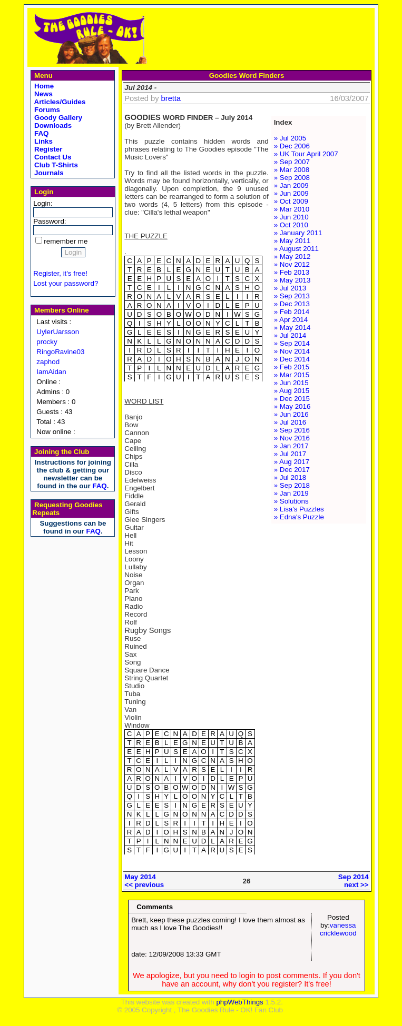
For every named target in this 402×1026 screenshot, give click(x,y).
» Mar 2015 (291, 375)
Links (42, 141)
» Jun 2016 (291, 414)
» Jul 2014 (290, 335)
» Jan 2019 (291, 493)
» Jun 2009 (291, 193)
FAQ (40, 133)
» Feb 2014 (291, 312)
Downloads (52, 125)
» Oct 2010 (291, 225)
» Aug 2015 (291, 391)
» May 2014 (292, 327)
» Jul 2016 (290, 422)
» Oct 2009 (291, 201)
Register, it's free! (60, 273)
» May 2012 (292, 256)
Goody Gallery (57, 118)
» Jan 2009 (291, 185)
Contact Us (51, 157)
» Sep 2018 (292, 485)
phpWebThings (239, 1002)
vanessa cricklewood (338, 929)
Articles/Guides (58, 102)
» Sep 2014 (292, 343)
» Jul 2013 (290, 288)
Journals (47, 173)
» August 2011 (296, 249)
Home (43, 86)
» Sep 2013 (292, 296)
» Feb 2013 (291, 272)
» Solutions (291, 501)
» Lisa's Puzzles (299, 509)
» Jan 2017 (291, 446)
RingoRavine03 (60, 352)
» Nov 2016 (292, 438)
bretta (171, 98)
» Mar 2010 (291, 209)
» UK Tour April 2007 (306, 154)
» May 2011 (292, 241)
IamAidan (51, 372)
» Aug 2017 (291, 462)
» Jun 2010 (291, 217)
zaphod (48, 362)
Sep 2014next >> (353, 881)
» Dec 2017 (292, 470)
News (42, 94)
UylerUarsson (57, 332)
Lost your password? (65, 283)
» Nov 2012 (292, 264)
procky (46, 342)
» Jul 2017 (290, 454)
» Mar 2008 (291, 170)
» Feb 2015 (291, 367)
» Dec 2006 (292, 146)
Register (47, 149)
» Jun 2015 (291, 383)
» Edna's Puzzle (299, 517)
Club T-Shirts (55, 165)
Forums (46, 110)
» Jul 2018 (290, 477)
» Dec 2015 (292, 399)
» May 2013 (292, 280)
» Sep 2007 (292, 162)
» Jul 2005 (290, 138)
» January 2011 (298, 233)
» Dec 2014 (292, 359)
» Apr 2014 (291, 320)
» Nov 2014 (292, 351)
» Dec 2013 (292, 304)
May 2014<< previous (144, 881)
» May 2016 (292, 406)
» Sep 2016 (292, 430)
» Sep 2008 (292, 178)
